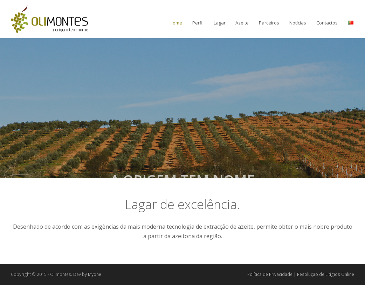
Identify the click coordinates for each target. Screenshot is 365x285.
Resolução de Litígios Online (325, 274)
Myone (94, 274)
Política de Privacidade (269, 274)
